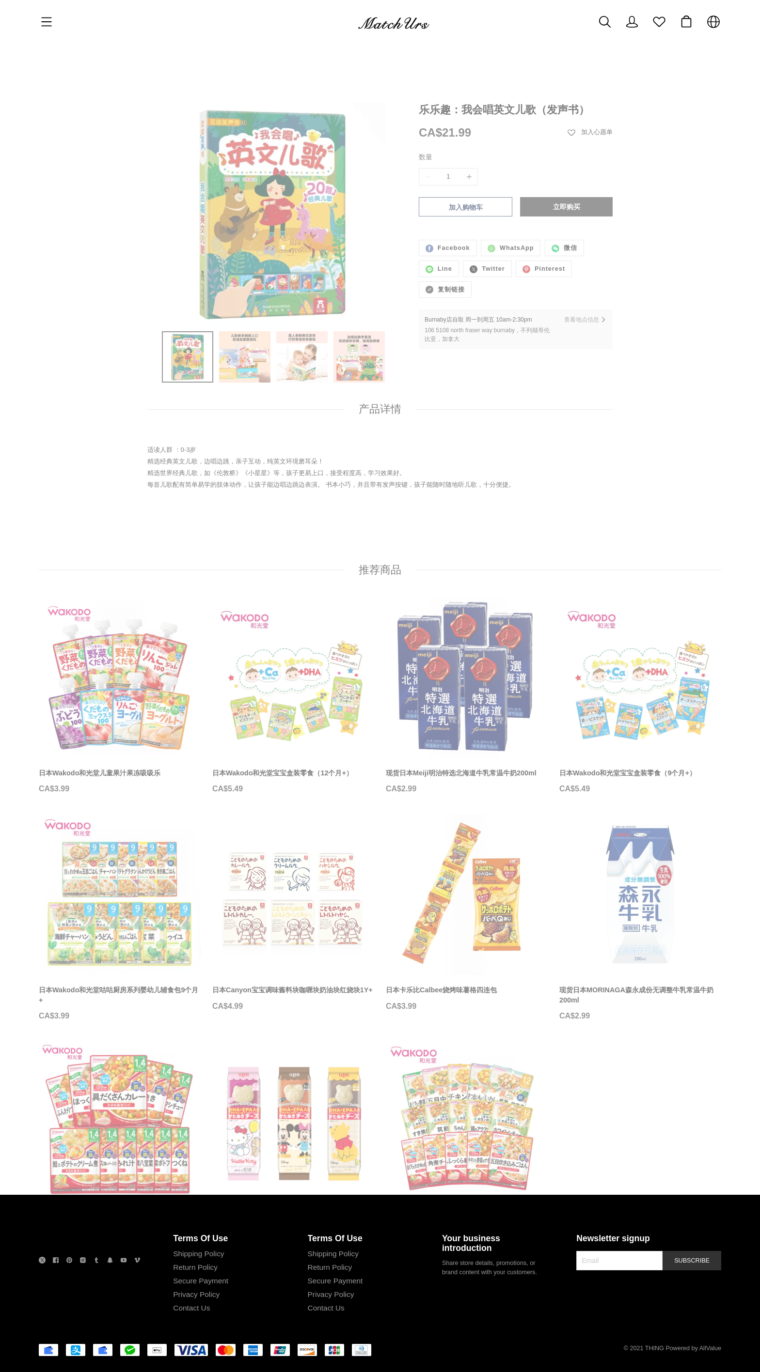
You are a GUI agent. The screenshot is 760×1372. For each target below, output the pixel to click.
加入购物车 (466, 168)
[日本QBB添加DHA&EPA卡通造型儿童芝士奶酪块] (293, 1139)
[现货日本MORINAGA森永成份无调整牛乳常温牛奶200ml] (640, 917)
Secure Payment (200, 1317)
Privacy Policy (196, 1330)
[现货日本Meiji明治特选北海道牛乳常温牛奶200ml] (467, 695)
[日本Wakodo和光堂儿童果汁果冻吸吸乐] (120, 695)
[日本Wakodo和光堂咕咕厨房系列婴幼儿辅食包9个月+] (120, 917)
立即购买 (566, 168)
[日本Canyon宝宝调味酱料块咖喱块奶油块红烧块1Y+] (293, 912)
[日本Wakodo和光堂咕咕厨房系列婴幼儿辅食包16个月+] (120, 1145)
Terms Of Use (200, 1275)
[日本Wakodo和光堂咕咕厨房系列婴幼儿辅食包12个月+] (467, 1145)
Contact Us (191, 1344)
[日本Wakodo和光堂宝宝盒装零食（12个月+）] (293, 695)
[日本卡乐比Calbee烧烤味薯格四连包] (467, 912)
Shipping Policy (198, 1290)
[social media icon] (42, 1298)
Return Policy (195, 1303)
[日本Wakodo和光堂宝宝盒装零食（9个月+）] (640, 695)
